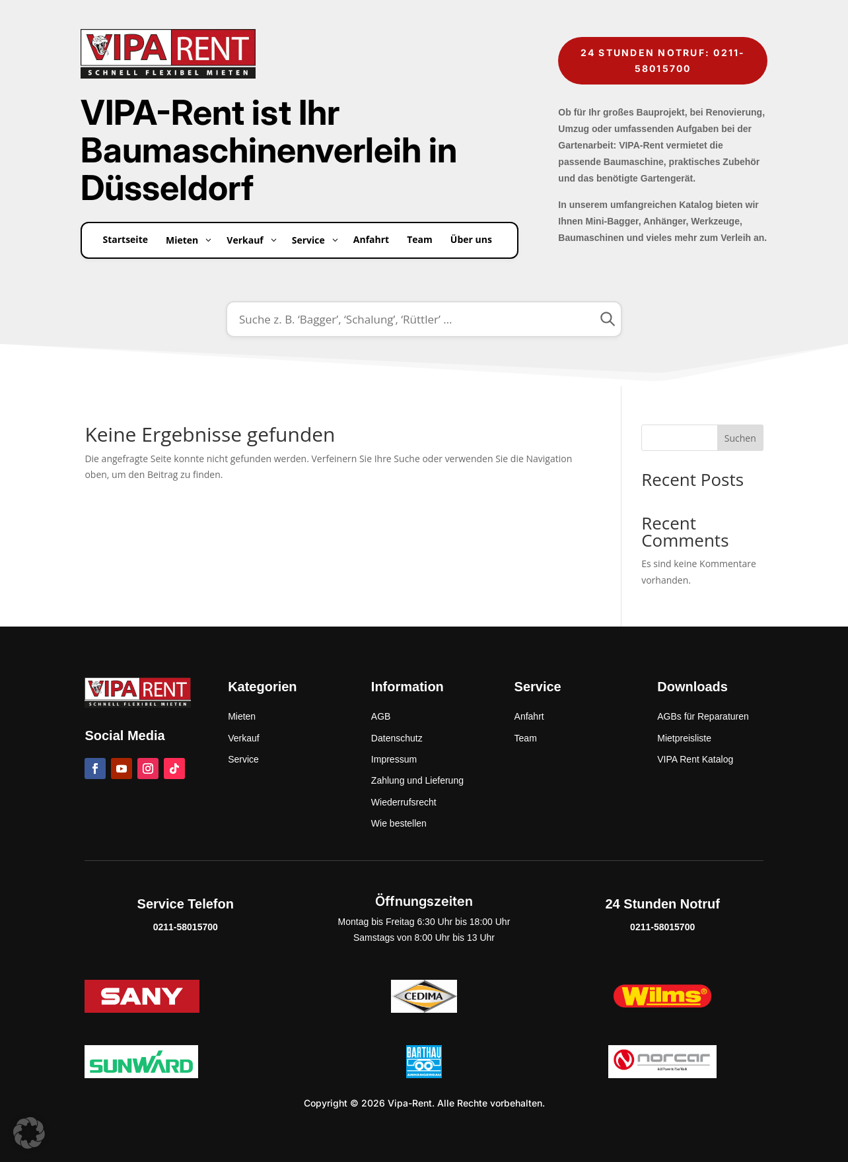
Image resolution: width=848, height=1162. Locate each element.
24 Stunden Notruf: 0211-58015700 (663, 60)
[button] (29, 1133)
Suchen (740, 438)
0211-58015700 (185, 927)
